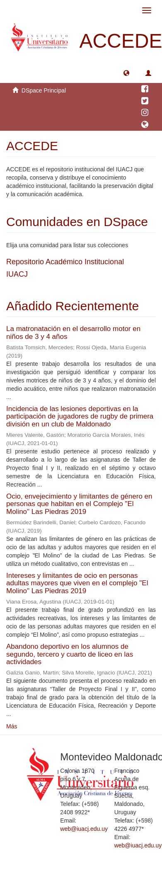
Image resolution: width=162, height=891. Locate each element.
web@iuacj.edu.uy (84, 828)
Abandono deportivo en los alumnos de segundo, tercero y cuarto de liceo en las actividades (69, 654)
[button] (126, 73)
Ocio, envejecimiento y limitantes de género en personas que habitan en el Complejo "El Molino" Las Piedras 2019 (79, 504)
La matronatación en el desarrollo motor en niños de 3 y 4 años (73, 333)
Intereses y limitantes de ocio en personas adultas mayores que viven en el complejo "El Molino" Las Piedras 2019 (77, 583)
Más (11, 726)
